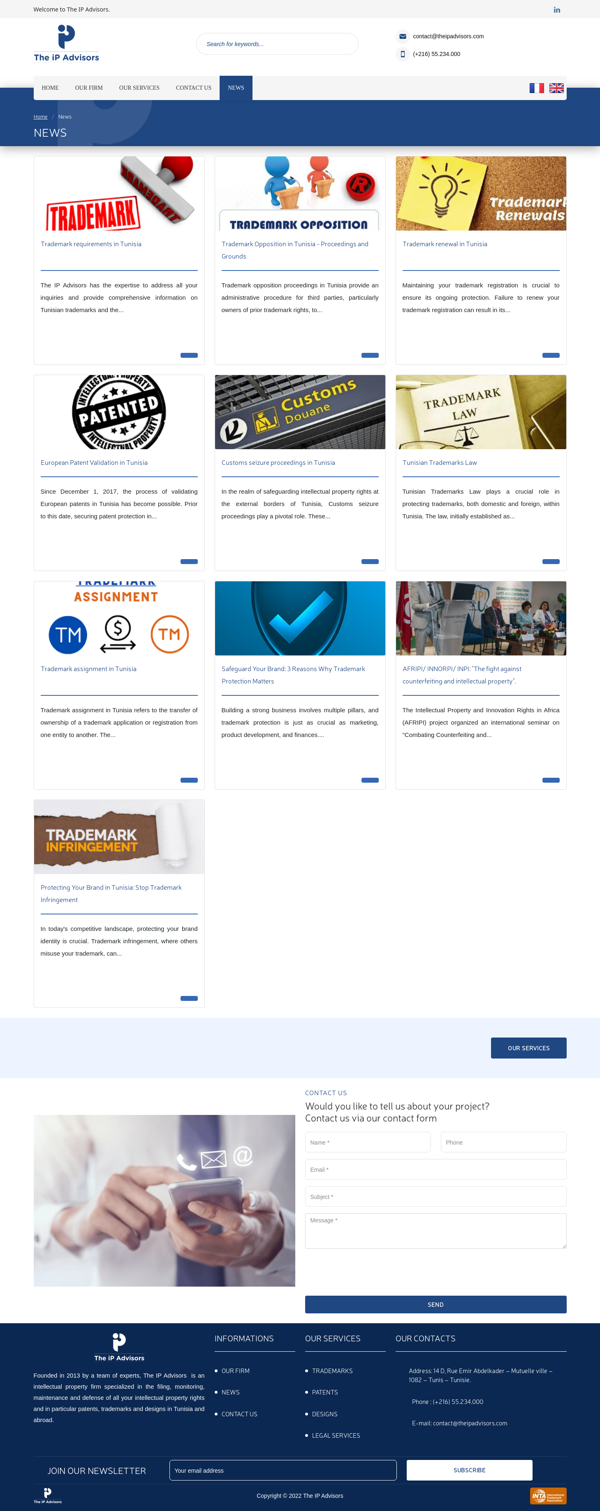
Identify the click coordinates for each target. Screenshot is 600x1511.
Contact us (239, 1413)
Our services (529, 1048)
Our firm (236, 1370)
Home (41, 116)
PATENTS (325, 1391)
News (231, 1391)
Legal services (336, 1435)
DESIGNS (325, 1413)
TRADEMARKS (332, 1370)
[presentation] (367, 1271)
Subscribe (470, 1470)
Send (435, 1304)
